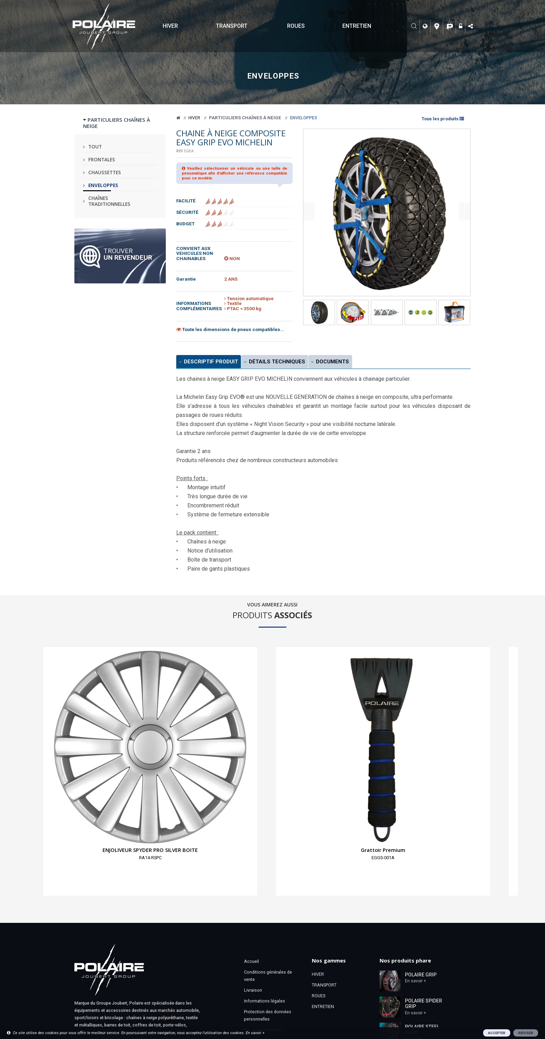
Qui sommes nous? (263, 900)
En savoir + (415, 851)
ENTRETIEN (356, 26)
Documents (358, 362)
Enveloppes (103, 185)
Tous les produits (442, 118)
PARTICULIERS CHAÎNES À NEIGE (116, 122)
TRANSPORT (231, 26)
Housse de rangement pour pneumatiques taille (233, 726)
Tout (95, 146)
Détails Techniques (291, 362)
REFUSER (525, 1033)
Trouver (128, 254)
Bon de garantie (259, 964)
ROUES (296, 26)
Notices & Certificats (264, 954)
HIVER (170, 26)
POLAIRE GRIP (421, 844)
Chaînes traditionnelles (109, 201)
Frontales (101, 159)
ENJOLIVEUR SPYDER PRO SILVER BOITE (84, 723)
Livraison (253, 860)
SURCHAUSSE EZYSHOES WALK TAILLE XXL (456, 726)
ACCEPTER (496, 1033)
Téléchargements (261, 943)
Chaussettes (104, 172)
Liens (249, 932)
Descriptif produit (214, 362)
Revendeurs (255, 910)
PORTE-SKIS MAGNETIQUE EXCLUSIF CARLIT (381, 726)
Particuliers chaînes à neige (245, 117)
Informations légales (264, 871)
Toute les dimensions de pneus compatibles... (230, 329)
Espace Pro (255, 921)
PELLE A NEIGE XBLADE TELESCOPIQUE (307, 726)
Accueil (251, 831)
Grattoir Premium (159, 720)
